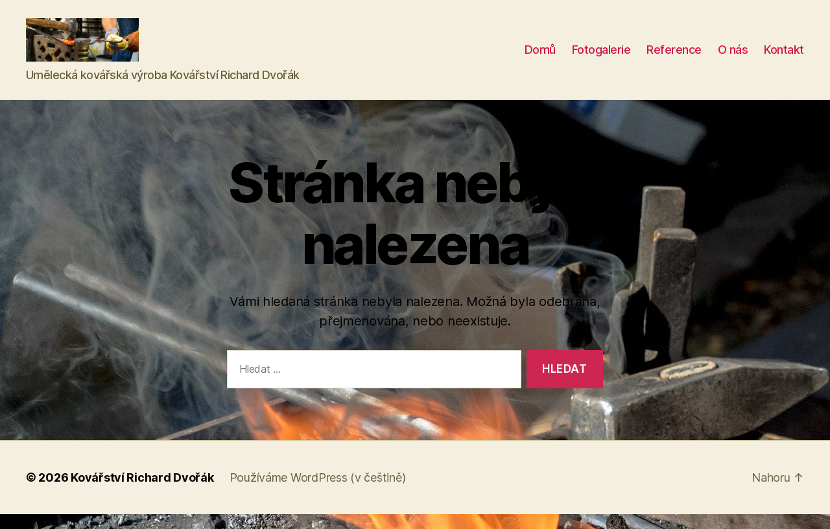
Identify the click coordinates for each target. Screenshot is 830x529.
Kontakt (784, 57)
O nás (733, 57)
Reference (674, 57)
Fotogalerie (601, 57)
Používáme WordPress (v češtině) (318, 492)
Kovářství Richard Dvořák (142, 492)
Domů (540, 57)
